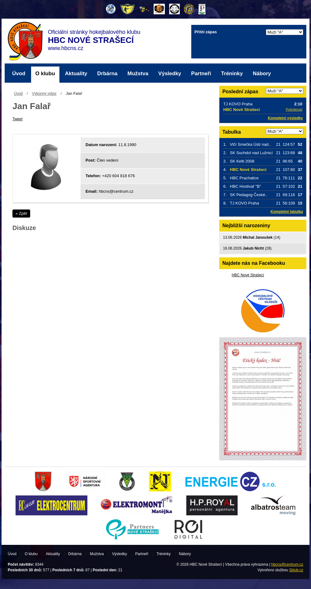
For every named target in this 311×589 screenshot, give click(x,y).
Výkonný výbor (44, 93)
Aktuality (76, 73)
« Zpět (21, 213)
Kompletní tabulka (287, 211)
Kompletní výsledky (285, 118)
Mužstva (138, 73)
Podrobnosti (294, 109)
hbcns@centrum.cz (287, 564)
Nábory (262, 73)
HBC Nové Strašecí (248, 275)
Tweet (17, 119)
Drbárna (107, 73)
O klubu (45, 73)
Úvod (19, 73)
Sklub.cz (296, 570)
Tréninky (232, 73)
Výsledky (169, 73)
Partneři (201, 73)
